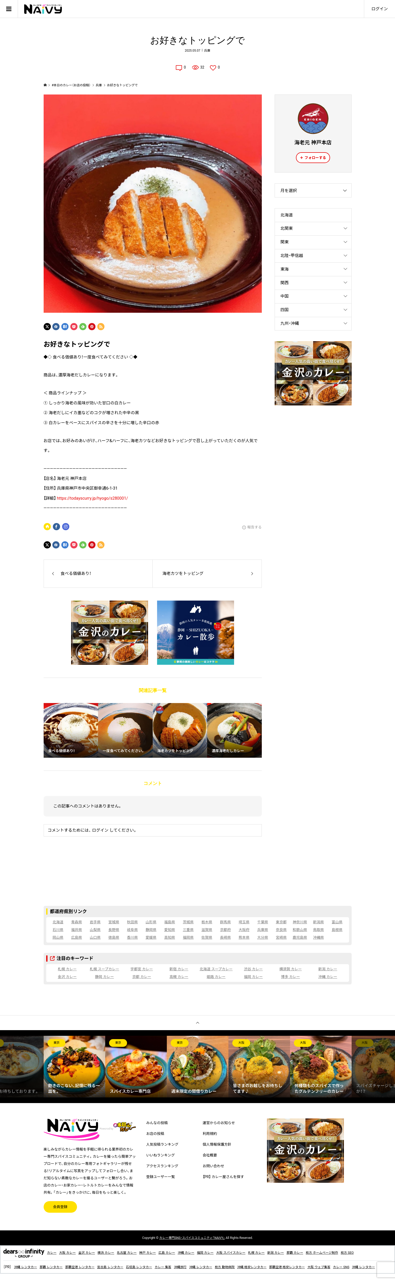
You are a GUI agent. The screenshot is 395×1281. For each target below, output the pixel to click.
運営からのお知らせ (219, 1123)
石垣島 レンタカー (154, 1267)
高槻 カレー (178, 977)
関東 (285, 242)
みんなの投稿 (157, 1123)
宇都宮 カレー (141, 969)
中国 (285, 296)
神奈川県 (300, 922)
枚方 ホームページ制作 (353, 1252)
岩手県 (95, 922)
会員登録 (60, 1207)
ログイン (379, 8)
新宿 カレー (178, 969)
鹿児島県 (300, 937)
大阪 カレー (69, 1252)
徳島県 (113, 937)
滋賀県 (206, 930)
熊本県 (244, 937)
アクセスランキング (162, 1166)
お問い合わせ (213, 1166)
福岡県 (188, 937)
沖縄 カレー (327, 977)
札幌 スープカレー (104, 969)
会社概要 (210, 1155)
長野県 (113, 930)
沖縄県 (318, 937)
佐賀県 (206, 937)
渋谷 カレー (253, 969)
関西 (285, 282)
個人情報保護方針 (217, 1144)
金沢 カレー (67, 977)
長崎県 (225, 937)
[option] (74, 1066)
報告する (254, 527)
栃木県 (206, 922)
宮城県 (113, 922)
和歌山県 (300, 930)
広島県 (76, 937)
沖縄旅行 (200, 1267)
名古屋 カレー (135, 1252)
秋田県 (132, 922)
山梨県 (95, 930)
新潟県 (318, 922)
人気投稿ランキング (162, 1144)
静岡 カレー (104, 977)
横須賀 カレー (290, 969)
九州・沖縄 (290, 323)
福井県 (76, 930)
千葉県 (262, 922)
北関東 (287, 228)
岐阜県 (132, 930)
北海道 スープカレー (216, 969)
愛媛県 (151, 937)
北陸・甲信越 (292, 255)
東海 (285, 269)
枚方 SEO (381, 1252)
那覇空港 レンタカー (87, 1267)
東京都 (281, 922)
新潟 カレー (327, 969)
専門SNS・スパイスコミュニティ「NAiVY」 (192, 1238)
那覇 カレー (323, 1252)
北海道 (287, 215)
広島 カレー (180, 1252)
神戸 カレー (159, 1252)
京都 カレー (141, 977)
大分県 (262, 937)
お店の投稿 (155, 1134)
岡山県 (58, 937)
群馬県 (225, 922)
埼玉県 (244, 922)
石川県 (58, 930)
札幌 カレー (67, 969)
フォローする (315, 158)
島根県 (337, 930)
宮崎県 (281, 937)
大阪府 (244, 930)
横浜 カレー (112, 1252)
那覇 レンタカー (56, 1267)
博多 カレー (290, 977)
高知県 (169, 937)
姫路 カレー (216, 977)
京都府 (225, 930)
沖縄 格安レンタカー (279, 1267)
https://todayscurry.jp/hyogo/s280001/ (92, 498)
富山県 (337, 922)
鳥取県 (318, 930)
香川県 (132, 937)
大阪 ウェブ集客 (355, 1267)
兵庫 (207, 50)
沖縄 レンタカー (27, 1267)
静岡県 (151, 930)
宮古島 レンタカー (122, 1267)
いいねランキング (160, 1155)
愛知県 (169, 930)
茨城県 (188, 922)
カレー (52, 1252)
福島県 (169, 922)
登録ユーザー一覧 (160, 1177)
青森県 (76, 922)
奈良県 (281, 930)
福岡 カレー (253, 977)
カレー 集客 (180, 1267)
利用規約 (210, 1134)
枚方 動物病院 (249, 1267)
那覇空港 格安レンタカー (319, 1267)
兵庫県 (262, 930)
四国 (285, 309)
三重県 (188, 930)
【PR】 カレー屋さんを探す (223, 1177)
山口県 (95, 937)
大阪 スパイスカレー (251, 1252)
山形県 (151, 922)
